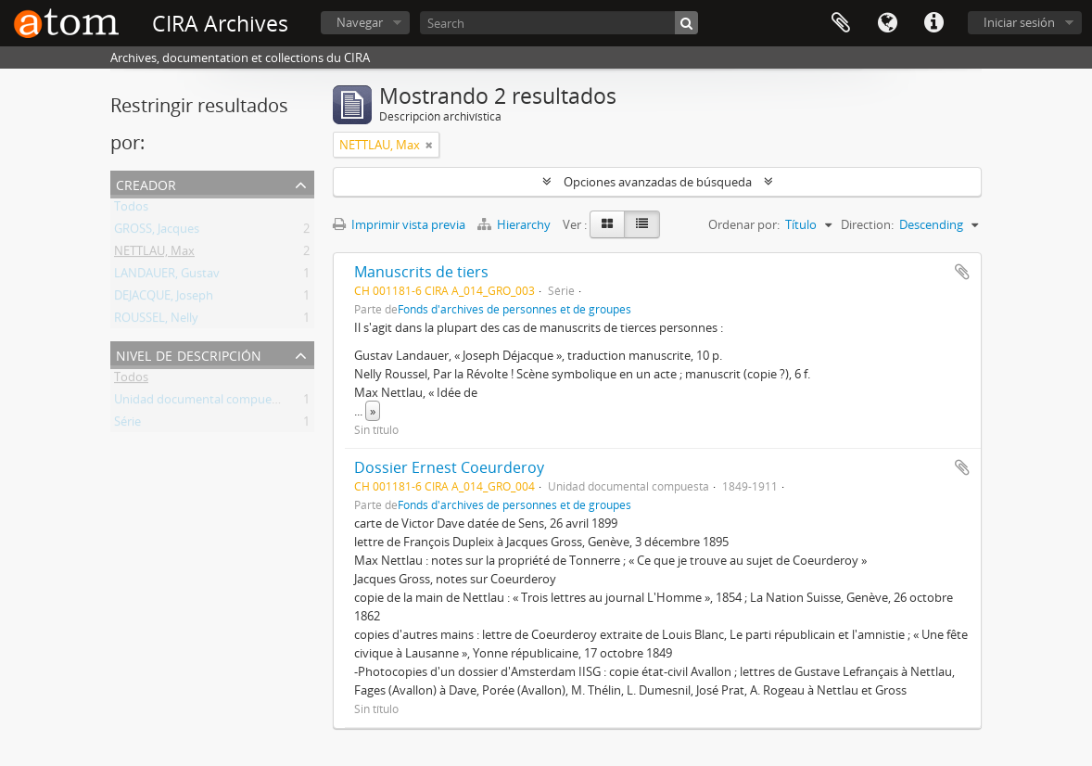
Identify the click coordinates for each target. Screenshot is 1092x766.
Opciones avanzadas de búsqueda (658, 181)
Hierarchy (515, 224)
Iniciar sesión (1019, 22)
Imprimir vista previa (399, 224)
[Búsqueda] (686, 22)
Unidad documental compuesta (201, 402)
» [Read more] (372, 410)
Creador (146, 183)
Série (127, 424)
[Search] (559, 22)
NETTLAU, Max (154, 254)
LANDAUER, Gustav (167, 276)
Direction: (867, 224)
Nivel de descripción (188, 353)
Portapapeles (841, 23)
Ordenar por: (744, 224)
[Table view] (642, 224)
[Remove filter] (429, 144)
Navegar (359, 22)
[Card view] (607, 224)
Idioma (887, 23)
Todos (131, 209)
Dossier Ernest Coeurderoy (449, 467)
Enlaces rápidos (933, 23)
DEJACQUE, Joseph (163, 298)
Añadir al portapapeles (962, 271)
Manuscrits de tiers (421, 272)
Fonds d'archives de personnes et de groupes (514, 308)
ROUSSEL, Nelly (156, 321)
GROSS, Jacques (156, 231)
